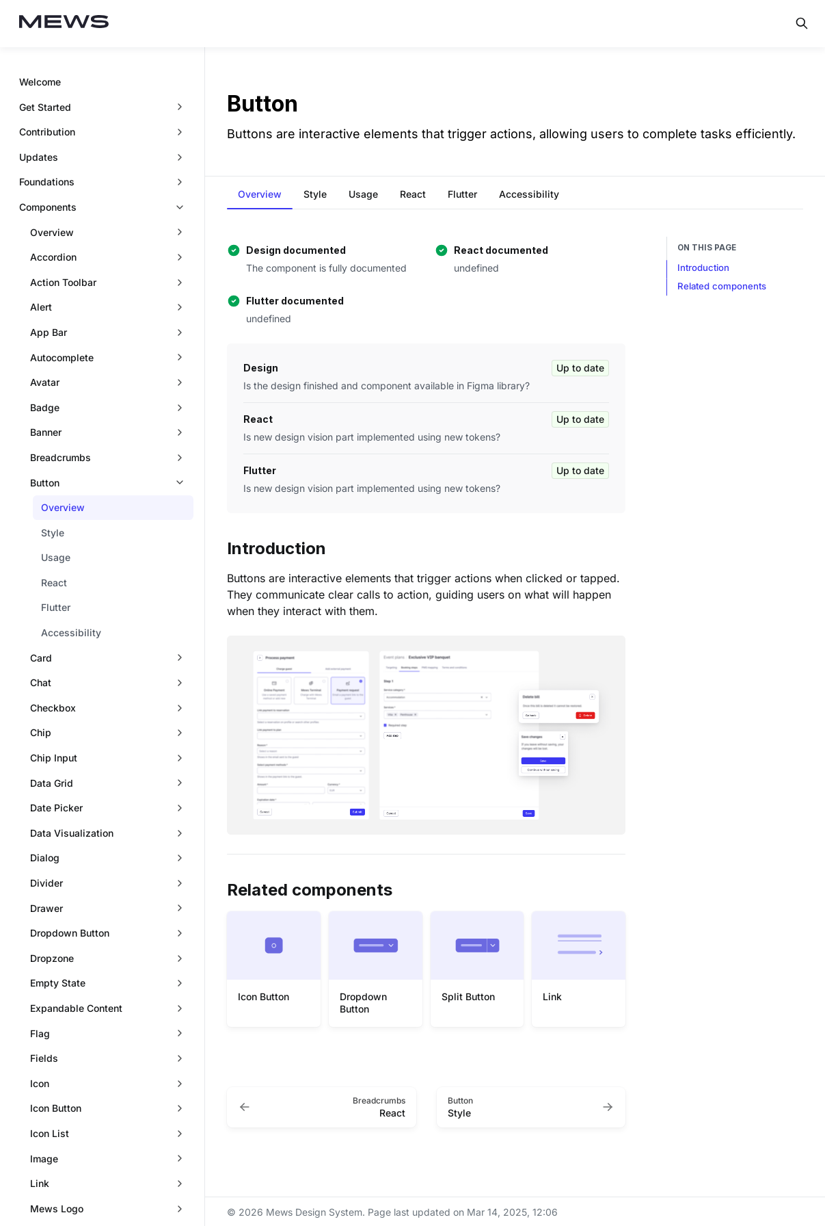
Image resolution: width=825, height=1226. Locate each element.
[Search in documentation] (801, 23)
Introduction (703, 267)
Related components (721, 286)
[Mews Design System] (64, 23)
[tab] (260, 195)
